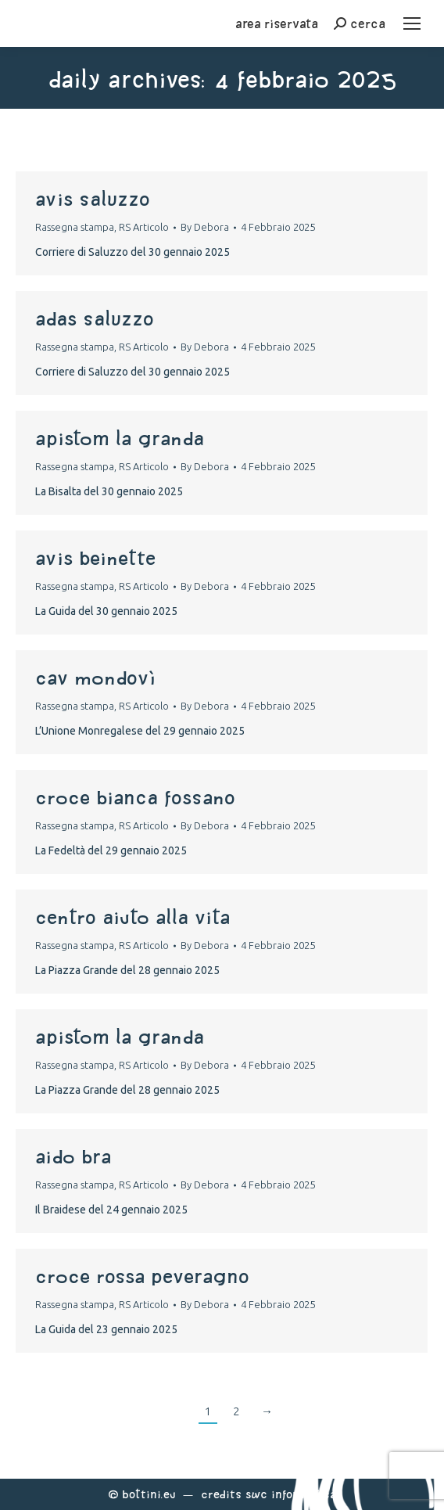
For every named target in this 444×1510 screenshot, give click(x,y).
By (205, 226)
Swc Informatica (290, 1494)
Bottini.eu (149, 1494)
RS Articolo (144, 226)
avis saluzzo (92, 198)
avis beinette (95, 557)
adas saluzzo (94, 318)
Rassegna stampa (74, 226)
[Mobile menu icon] (412, 23)
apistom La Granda (119, 438)
